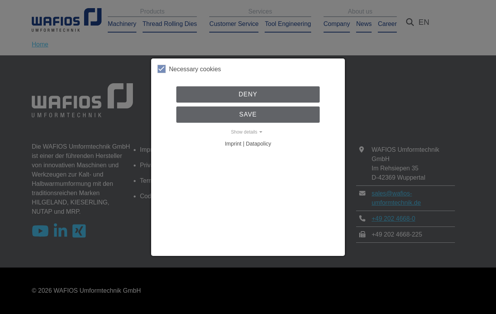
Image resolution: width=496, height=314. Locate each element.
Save (248, 114)
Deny (248, 94)
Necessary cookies (189, 69)
